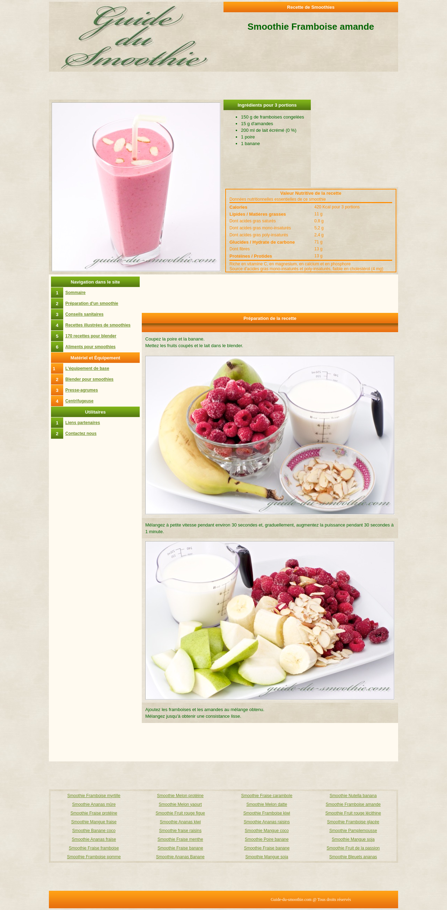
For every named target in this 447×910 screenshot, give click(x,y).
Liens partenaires (82, 422)
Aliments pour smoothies (90, 346)
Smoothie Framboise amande (353, 804)
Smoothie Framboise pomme (94, 856)
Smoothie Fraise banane (180, 848)
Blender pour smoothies (89, 379)
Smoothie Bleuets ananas (353, 856)
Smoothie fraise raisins (180, 830)
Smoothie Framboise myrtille (93, 795)
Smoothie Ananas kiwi (180, 821)
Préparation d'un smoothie (91, 303)
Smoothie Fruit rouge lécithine (353, 813)
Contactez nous (80, 433)
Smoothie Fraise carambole (266, 795)
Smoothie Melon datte (266, 804)
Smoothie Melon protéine (180, 795)
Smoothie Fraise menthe (180, 839)
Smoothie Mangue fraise (94, 821)
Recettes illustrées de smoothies (98, 325)
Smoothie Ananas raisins (267, 821)
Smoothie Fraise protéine (94, 813)
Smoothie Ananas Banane (180, 856)
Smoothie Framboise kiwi (266, 813)
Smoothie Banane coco (94, 830)
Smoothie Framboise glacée (353, 821)
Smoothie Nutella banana (353, 795)
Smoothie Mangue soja (353, 839)
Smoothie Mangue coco (267, 830)
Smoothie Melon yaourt (180, 804)
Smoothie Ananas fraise (94, 839)
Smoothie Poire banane (266, 839)
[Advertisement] (354, 143)
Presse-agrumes (81, 390)
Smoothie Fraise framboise (94, 848)
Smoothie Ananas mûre (94, 804)
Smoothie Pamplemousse (353, 830)
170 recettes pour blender (90, 336)
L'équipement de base (87, 368)
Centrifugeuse (79, 401)
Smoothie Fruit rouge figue (180, 813)
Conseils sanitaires (84, 314)
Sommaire (75, 292)
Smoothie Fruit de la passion (353, 848)
